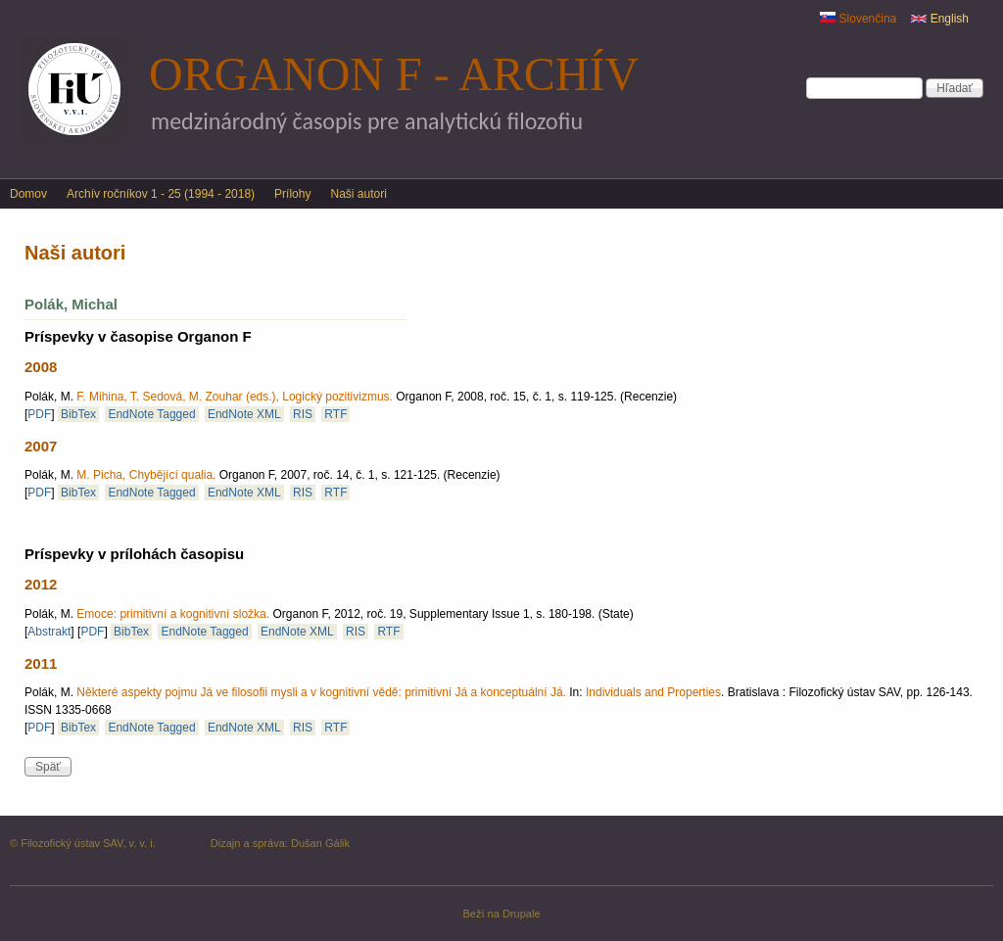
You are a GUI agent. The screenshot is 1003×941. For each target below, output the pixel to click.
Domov (28, 194)
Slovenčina (858, 18)
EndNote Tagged (151, 414)
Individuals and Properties (653, 692)
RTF (335, 414)
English (940, 18)
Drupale (521, 913)
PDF (39, 414)
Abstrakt (49, 631)
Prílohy (292, 194)
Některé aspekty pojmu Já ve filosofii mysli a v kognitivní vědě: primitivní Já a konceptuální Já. (321, 692)
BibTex (78, 414)
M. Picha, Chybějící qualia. (145, 475)
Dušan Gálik (320, 843)
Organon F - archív (394, 74)
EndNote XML (244, 414)
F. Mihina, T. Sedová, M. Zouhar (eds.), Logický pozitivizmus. (234, 396)
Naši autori (358, 194)
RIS (302, 414)
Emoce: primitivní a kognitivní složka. (172, 614)
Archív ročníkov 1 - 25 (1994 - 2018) (161, 194)
